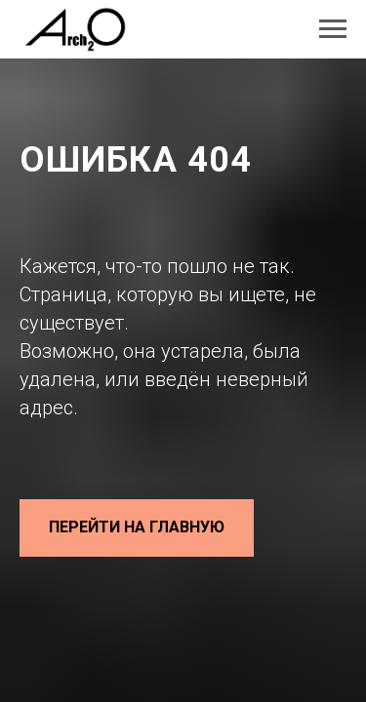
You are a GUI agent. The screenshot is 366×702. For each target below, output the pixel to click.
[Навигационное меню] (332, 29)
